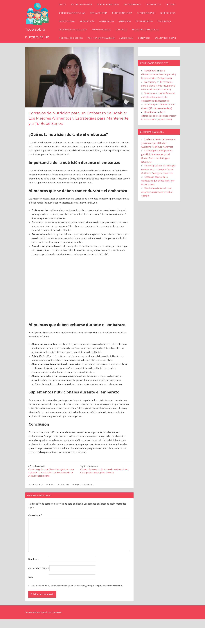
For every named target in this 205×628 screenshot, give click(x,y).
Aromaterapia (133, 9)
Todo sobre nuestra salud (37, 38)
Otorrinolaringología (74, 34)
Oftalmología (145, 25)
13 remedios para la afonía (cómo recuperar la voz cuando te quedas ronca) (158, 94)
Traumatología (102, 34)
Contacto (123, 34)
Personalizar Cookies (147, 34)
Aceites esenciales (109, 9)
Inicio (63, 9)
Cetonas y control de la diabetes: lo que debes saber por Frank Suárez (158, 189)
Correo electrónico (38, 577)
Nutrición (126, 25)
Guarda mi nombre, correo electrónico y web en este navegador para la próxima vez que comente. (77, 594)
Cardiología (154, 9)
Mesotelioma (68, 25)
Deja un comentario (84, 493)
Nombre (33, 568)
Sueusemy (149, 102)
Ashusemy (149, 113)
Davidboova (150, 79)
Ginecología (169, 17)
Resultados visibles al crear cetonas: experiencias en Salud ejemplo (156, 201)
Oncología (165, 25)
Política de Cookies (72, 42)
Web (30, 586)
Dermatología (100, 17)
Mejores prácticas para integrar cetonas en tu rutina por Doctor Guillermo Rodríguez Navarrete (158, 178)
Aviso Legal (128, 42)
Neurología (108, 25)
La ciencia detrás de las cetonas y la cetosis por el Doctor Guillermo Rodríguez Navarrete (158, 152)
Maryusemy (150, 90)
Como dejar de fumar (73, 17)
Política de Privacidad (102, 42)
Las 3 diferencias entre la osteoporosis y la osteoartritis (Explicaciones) (158, 83)
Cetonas (172, 9)
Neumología (88, 25)
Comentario (35, 524)
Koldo (51, 493)
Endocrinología (124, 17)
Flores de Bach (148, 17)
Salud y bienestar (82, 9)
